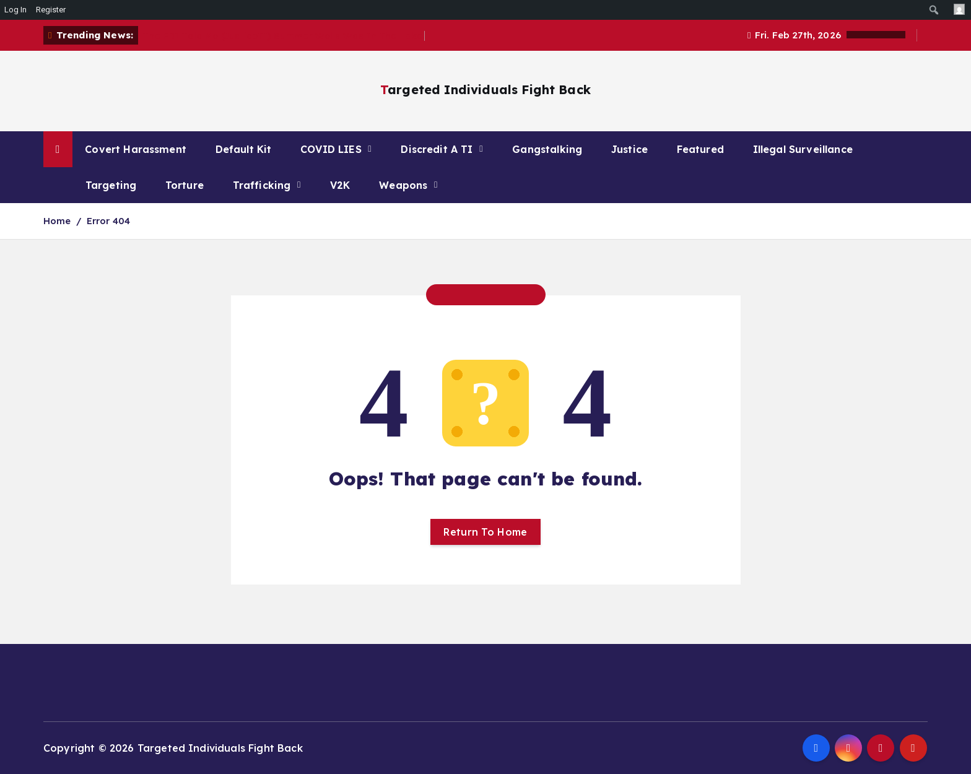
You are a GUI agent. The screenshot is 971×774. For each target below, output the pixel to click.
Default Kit (244, 149)
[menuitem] (934, 10)
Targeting (110, 185)
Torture (184, 185)
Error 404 (108, 221)
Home (57, 221)
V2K (340, 185)
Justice (629, 149)
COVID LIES (331, 149)
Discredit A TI (436, 149)
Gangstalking (547, 149)
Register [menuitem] (51, 9)
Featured (700, 149)
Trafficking (262, 185)
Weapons (403, 185)
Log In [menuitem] (15, 9)
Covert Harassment (135, 149)
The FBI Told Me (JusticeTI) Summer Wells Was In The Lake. (283, 35)
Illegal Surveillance (803, 149)
